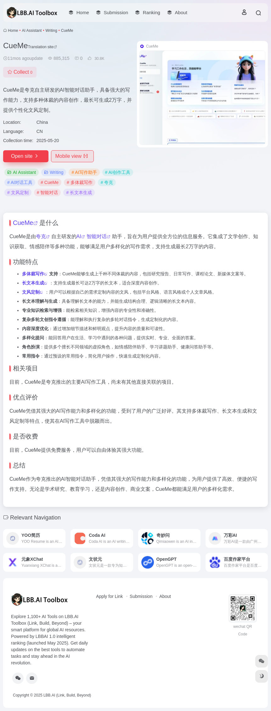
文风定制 (31, 292)
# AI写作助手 (84, 172)
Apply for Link (109, 596)
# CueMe (50, 182)
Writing (51, 30)
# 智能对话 (47, 192)
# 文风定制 (18, 192)
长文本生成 (33, 282)
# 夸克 (107, 182)
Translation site (42, 47)
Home (13, 30)
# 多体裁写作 (80, 182)
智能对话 (97, 236)
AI (78, 236)
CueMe (23, 222)
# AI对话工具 (19, 182)
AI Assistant (32, 30)
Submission (141, 596)
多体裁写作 (33, 273)
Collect (19, 72)
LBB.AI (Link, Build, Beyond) (67, 695)
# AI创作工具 (117, 172)
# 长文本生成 (79, 192)
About (165, 596)
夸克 (41, 236)
